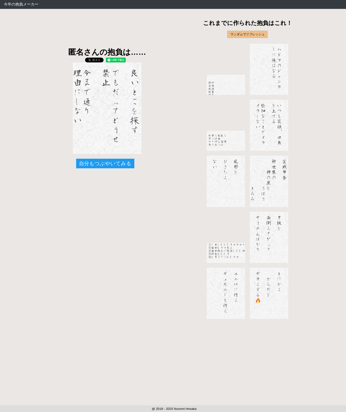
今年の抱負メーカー (21, 4)
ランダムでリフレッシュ (247, 34)
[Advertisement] (107, 31)
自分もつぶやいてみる (105, 163)
